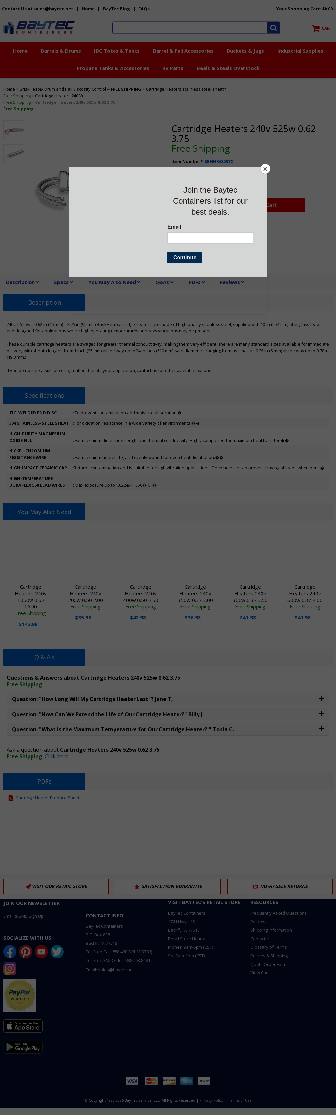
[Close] (265, 169)
